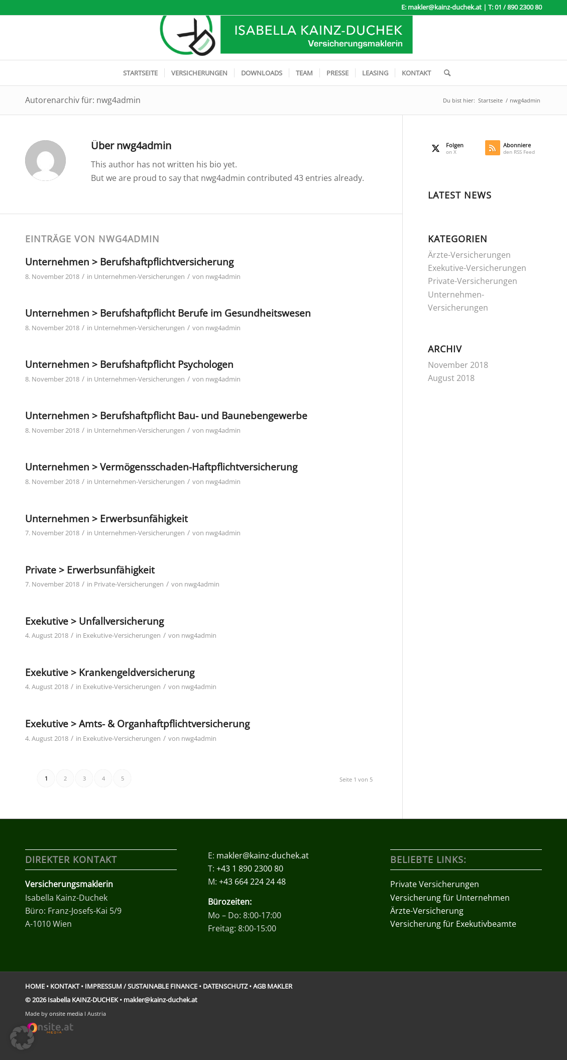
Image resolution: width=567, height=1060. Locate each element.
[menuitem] (140, 72)
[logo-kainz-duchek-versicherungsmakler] (283, 38)
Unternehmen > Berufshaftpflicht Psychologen (129, 364)
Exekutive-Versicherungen (122, 635)
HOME (35, 986)
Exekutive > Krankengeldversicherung (109, 672)
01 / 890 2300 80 (518, 7)
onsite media (66, 1013)
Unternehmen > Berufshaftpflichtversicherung (129, 261)
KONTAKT (64, 986)
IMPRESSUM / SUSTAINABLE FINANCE (141, 986)
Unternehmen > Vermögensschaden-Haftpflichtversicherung (161, 466)
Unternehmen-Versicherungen (139, 276)
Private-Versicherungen (129, 584)
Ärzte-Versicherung (427, 910)
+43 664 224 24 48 (252, 881)
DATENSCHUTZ (225, 986)
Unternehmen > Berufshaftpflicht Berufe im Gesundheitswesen (168, 313)
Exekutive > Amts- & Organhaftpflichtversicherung (137, 723)
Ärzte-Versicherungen (469, 254)
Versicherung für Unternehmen (450, 897)
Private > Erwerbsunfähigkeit (90, 569)
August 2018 (451, 377)
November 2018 (458, 364)
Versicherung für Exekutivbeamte (453, 923)
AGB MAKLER (272, 986)
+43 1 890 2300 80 (249, 868)
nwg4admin (223, 276)
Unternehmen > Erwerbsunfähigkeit (106, 518)
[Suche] (443, 72)
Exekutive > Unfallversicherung (94, 621)
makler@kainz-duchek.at (445, 7)
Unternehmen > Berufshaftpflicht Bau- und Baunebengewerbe (166, 415)
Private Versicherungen (434, 884)
